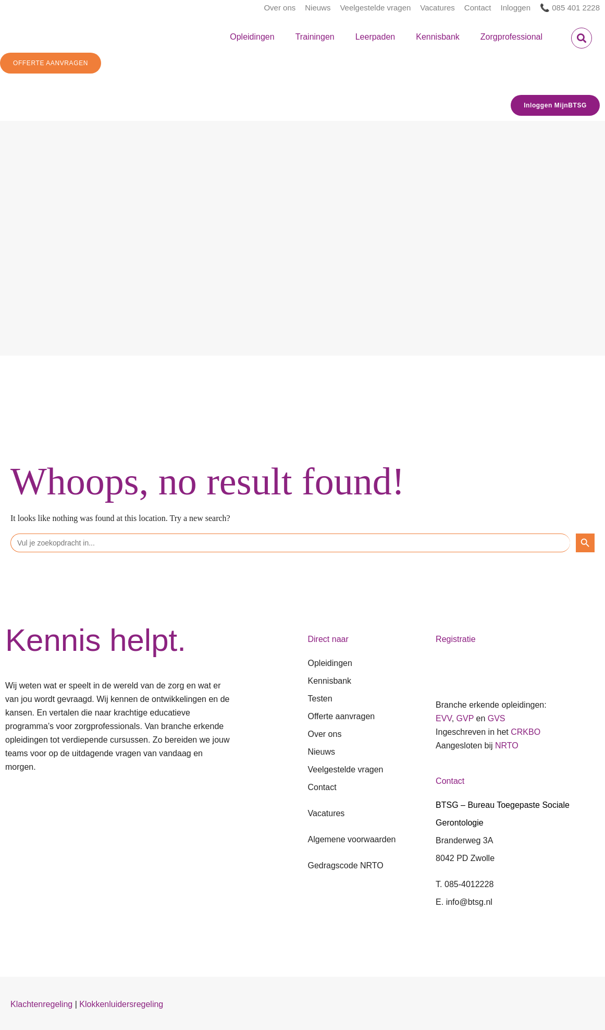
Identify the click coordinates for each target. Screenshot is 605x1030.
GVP (465, 718)
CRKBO (525, 732)
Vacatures (437, 7)
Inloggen (516, 7)
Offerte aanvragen (341, 716)
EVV (444, 718)
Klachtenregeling (41, 1004)
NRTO (506, 745)
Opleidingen (252, 36)
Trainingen (315, 36)
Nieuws (317, 7)
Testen (320, 698)
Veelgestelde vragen (375, 7)
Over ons (279, 7)
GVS (496, 718)
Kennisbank (438, 36)
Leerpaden (375, 36)
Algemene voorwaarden (352, 839)
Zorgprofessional (511, 36)
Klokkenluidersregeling (121, 1004)
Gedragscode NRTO (346, 865)
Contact (477, 7)
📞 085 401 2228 (570, 7)
